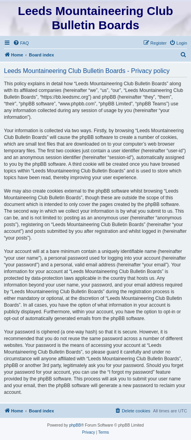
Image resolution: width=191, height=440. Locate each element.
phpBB (75, 425)
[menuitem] (21, 43)
